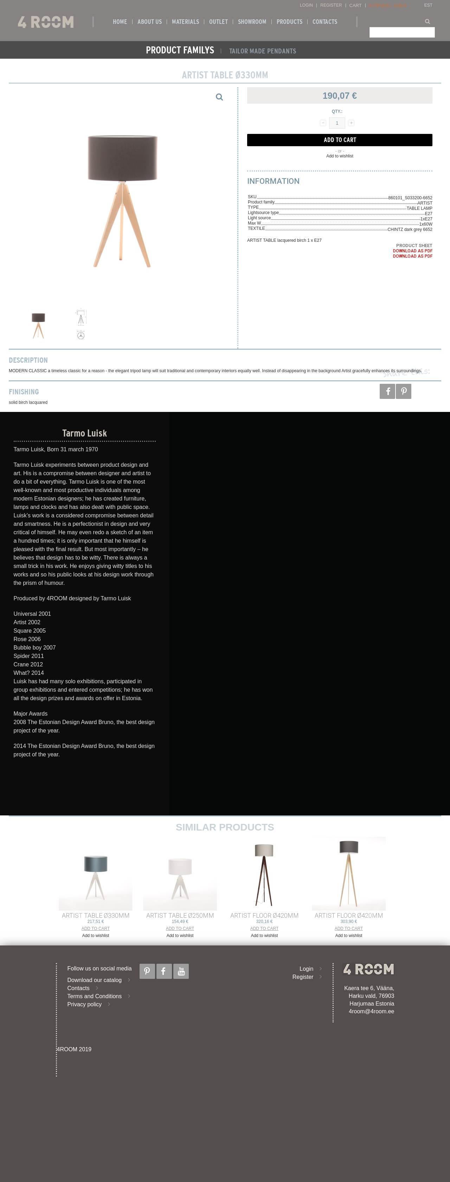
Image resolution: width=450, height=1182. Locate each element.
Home (120, 21)
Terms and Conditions (95, 996)
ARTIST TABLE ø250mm (180, 915)
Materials (185, 21)
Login (306, 5)
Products (289, 21)
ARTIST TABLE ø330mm (96, 915)
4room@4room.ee (371, 1011)
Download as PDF (412, 250)
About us (149, 21)
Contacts (325, 21)
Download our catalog (95, 980)
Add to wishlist (339, 156)
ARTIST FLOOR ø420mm (264, 915)
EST (428, 5)
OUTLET (218, 21)
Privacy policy (85, 1004)
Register (331, 5)
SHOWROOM (252, 21)
